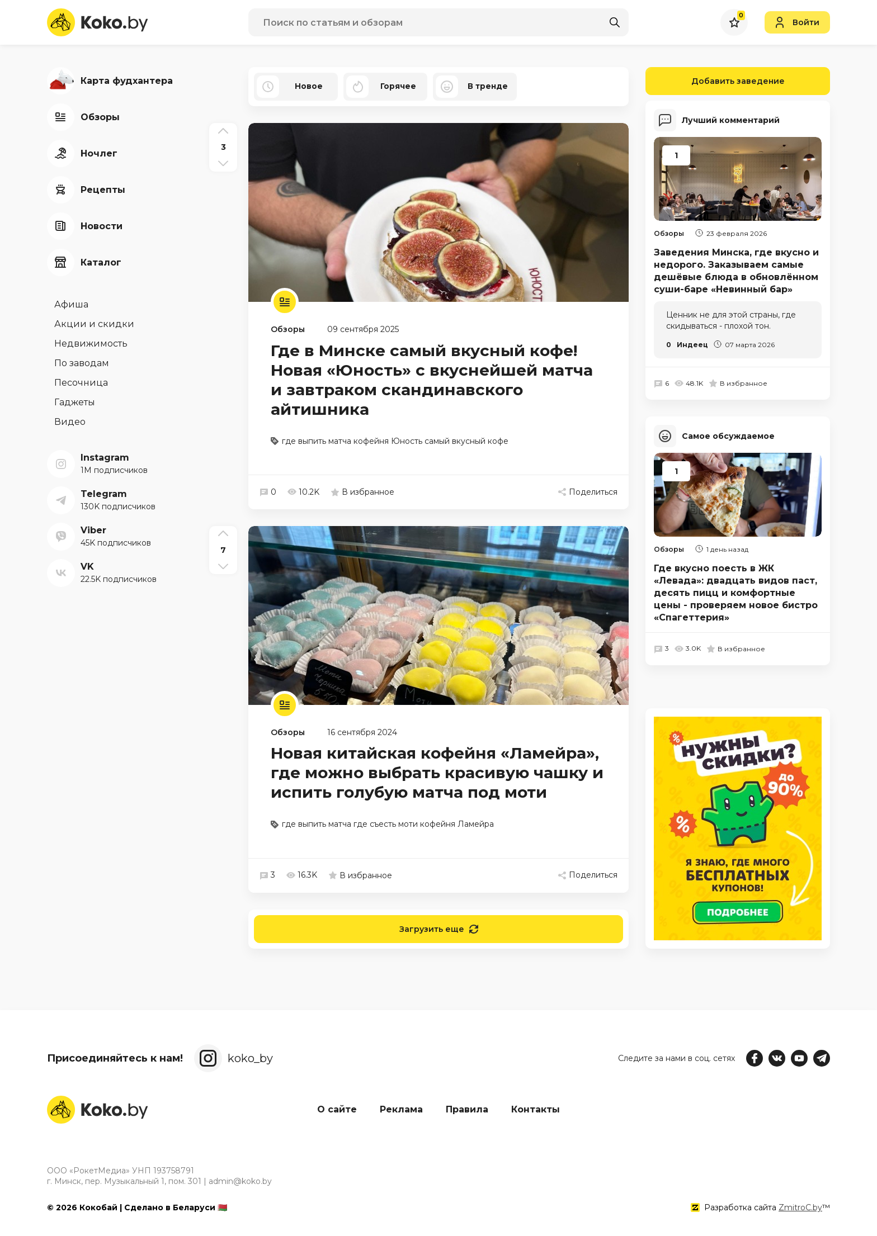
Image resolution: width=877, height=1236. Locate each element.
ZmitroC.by (800, 1207)
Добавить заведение (715, 81)
